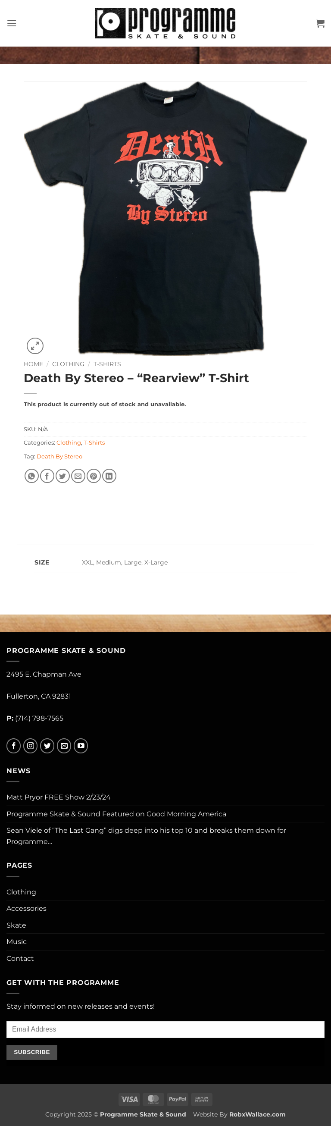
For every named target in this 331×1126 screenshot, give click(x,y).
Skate (16, 925)
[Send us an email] (64, 745)
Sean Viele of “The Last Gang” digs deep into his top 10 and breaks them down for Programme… (146, 836)
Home (33, 364)
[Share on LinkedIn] (109, 476)
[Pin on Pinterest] (94, 476)
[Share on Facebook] (47, 476)
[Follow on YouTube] (81, 745)
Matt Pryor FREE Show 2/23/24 (58, 797)
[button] (11, 23)
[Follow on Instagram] (30, 745)
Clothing (68, 364)
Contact (20, 958)
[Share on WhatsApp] (32, 476)
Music (16, 942)
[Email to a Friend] (78, 476)
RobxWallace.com (257, 1114)
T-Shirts (107, 364)
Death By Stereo (59, 456)
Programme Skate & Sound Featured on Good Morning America (116, 814)
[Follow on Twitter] (47, 745)
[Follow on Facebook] (13, 745)
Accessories (26, 908)
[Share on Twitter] (63, 476)
